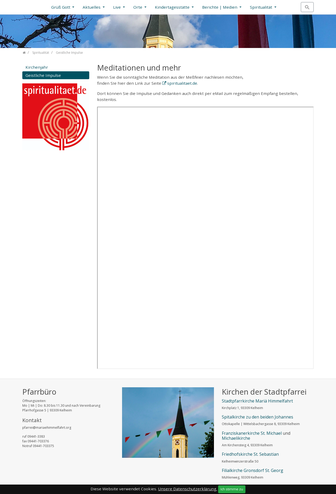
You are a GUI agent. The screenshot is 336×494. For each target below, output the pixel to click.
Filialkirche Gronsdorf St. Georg (252, 470)
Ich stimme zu (231, 489)
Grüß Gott (61, 7)
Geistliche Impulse (43, 75)
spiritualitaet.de (182, 83)
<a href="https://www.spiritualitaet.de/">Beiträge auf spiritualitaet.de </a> (205, 238)
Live (117, 7)
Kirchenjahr (36, 67)
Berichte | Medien (220, 7)
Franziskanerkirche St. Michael (252, 433)
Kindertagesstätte (173, 7)
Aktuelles (92, 7)
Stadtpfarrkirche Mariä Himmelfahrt (257, 401)
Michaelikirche (236, 438)
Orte (138, 7)
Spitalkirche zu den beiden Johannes (257, 417)
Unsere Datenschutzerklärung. (187, 488)
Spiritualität (261, 7)
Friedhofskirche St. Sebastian (250, 454)
